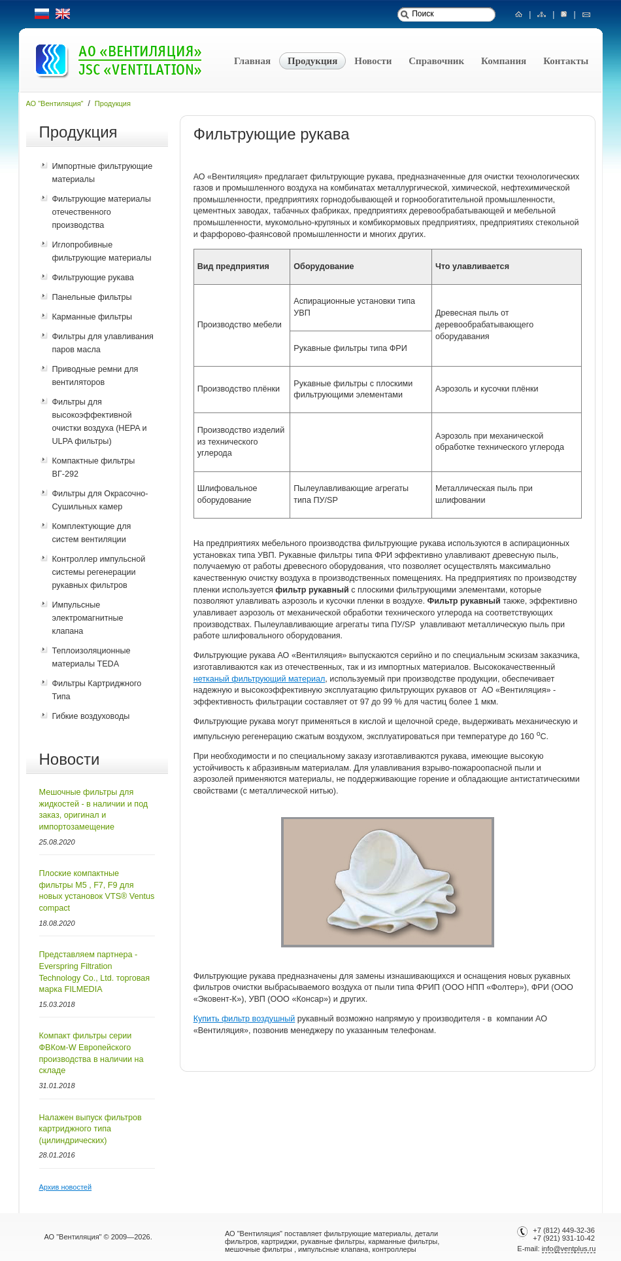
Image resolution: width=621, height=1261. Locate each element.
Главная (252, 61)
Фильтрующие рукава (93, 277)
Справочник (436, 61)
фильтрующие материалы (367, 1233)
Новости (373, 61)
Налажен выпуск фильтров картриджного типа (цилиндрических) (90, 1129)
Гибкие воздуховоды (91, 716)
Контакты (565, 61)
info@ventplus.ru (569, 1248)
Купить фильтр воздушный (244, 1018)
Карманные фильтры (92, 316)
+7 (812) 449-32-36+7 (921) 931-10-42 (561, 1234)
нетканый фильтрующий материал (259, 679)
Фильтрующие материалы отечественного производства (101, 212)
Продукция (312, 61)
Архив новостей (65, 1187)
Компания (503, 61)
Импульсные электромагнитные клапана (88, 618)
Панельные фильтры (92, 297)
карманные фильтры (402, 1241)
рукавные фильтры (332, 1241)
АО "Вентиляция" (55, 103)
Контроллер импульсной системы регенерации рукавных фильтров (99, 572)
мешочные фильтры (258, 1249)
